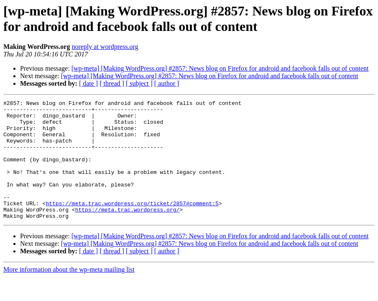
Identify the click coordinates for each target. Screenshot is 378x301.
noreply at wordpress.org (105, 46)
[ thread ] (112, 83)
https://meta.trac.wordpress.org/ (127, 232)
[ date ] (88, 83)
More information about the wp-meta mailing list (69, 293)
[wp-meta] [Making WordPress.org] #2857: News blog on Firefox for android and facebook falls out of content (220, 68)
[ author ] (166, 83)
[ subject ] (139, 83)
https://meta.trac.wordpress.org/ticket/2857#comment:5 (132, 224)
